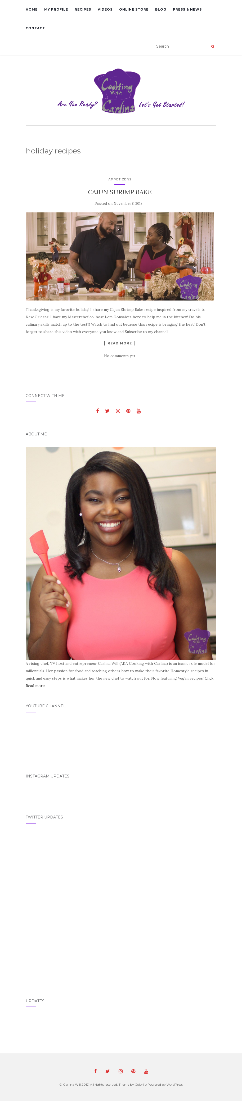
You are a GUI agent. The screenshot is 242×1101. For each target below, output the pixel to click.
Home (32, 9)
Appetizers (119, 179)
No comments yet (119, 355)
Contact (35, 28)
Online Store (134, 9)
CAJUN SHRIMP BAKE (120, 192)
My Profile (56, 9)
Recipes (83, 9)
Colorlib (141, 1084)
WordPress (175, 1084)
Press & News (187, 9)
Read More (119, 343)
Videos (105, 9)
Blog (160, 9)
